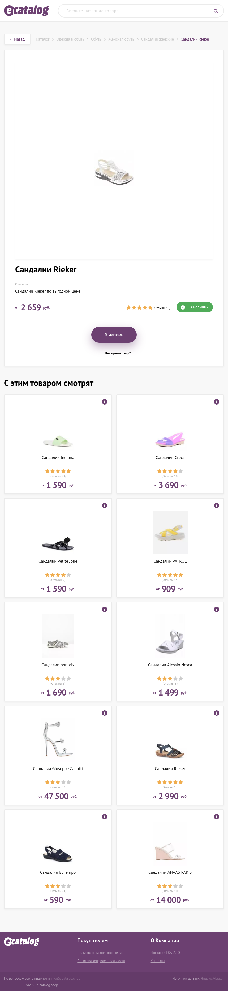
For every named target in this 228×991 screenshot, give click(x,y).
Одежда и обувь (70, 39)
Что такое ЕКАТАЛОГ (166, 952)
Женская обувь (121, 39)
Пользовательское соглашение (100, 952)
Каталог (42, 39)
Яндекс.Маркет (212, 978)
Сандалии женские (157, 39)
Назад (17, 39)
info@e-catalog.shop (65, 978)
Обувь (96, 39)
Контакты (158, 961)
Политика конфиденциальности (101, 961)
